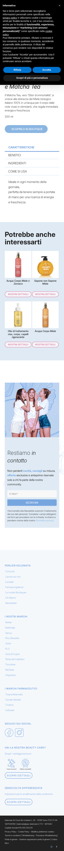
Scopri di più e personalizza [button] (32, 77)
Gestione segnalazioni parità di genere (34, 839)
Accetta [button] (46, 69)
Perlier (8, 622)
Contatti (9, 581)
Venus (8, 632)
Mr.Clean (9, 669)
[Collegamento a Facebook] (56, 846)
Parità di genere (11, 839)
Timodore (10, 664)
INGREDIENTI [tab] (17, 163)
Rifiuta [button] (17, 69)
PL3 (7, 648)
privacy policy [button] (10, 17)
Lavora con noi (12, 576)
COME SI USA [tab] (17, 171)
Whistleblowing (28, 835)
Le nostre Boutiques (15, 592)
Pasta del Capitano (15, 659)
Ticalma (9, 704)
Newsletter (11, 603)
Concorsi (10, 571)
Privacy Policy (10, 831)
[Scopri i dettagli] (18, 775)
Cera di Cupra (12, 653)
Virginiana (10, 675)
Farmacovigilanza (14, 587)
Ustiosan (10, 710)
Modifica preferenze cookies (42, 831)
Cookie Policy (23, 831)
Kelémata (10, 627)
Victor (8, 643)
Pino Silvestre (12, 638)
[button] (59, 5)
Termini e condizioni (13, 835)
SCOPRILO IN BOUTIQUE (26, 129)
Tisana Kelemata (14, 694)
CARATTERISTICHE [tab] (21, 147)
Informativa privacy (44, 520)
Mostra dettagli (18, 294)
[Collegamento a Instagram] (51, 846)
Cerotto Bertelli (13, 699)
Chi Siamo (10, 597)
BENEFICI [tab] (14, 155)
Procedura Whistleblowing (46, 835)
